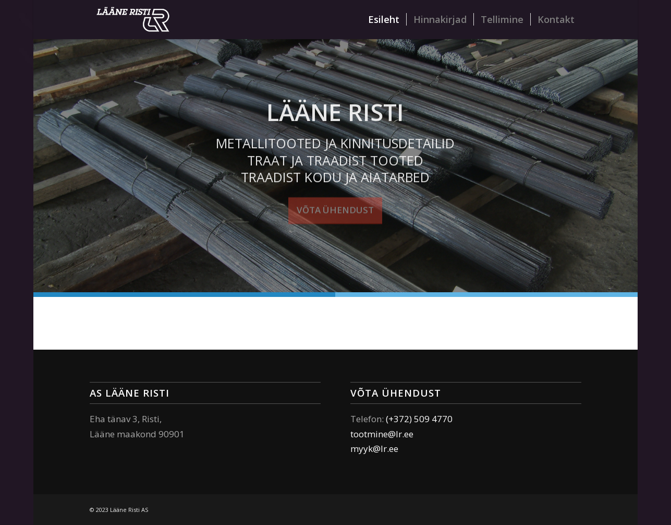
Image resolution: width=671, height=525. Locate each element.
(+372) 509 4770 (419, 419)
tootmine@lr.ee (381, 434)
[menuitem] (383, 19)
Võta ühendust (335, 209)
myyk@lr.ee (374, 449)
